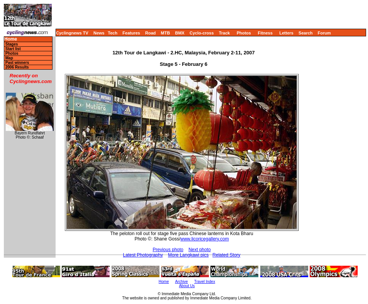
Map (9, 58)
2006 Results (17, 67)
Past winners (17, 62)
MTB (165, 33)
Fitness (265, 33)
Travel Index (204, 281)
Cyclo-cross (202, 33)
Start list (13, 49)
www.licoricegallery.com (205, 239)
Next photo (200, 249)
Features (131, 33)
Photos (244, 33)
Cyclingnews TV (72, 33)
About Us (187, 286)
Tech (112, 33)
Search (306, 33)
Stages (11, 44)
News (99, 33)
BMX (179, 33)
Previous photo (168, 249)
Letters (286, 33)
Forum (324, 33)
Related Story (226, 255)
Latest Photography (143, 255)
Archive (181, 281)
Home (10, 39)
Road (150, 33)
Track (224, 33)
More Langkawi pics (188, 255)
